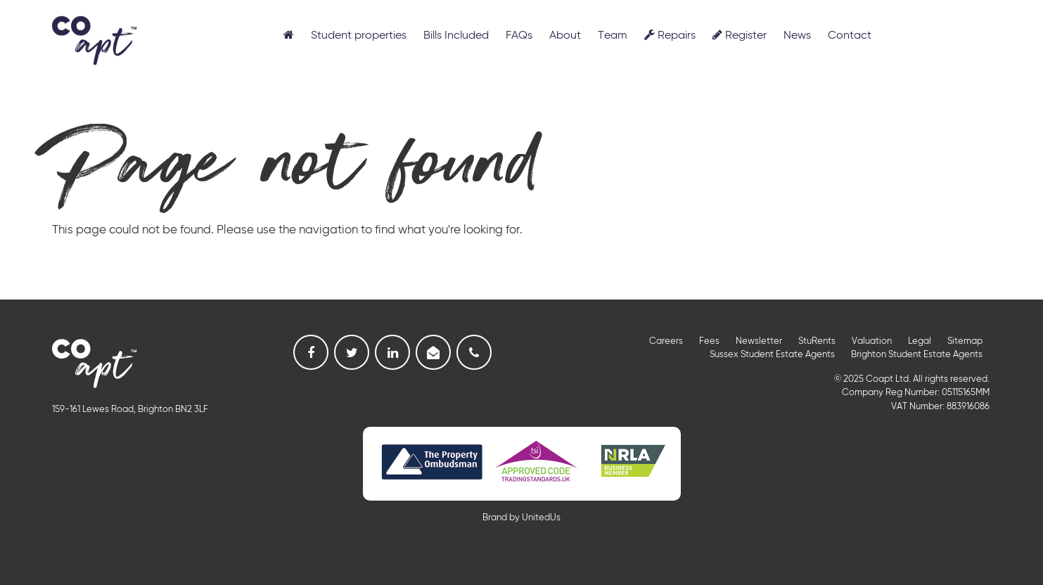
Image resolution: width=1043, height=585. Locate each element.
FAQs (519, 35)
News (797, 35)
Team (612, 35)
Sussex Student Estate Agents (772, 354)
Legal (919, 341)
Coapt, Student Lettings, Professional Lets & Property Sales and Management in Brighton (94, 39)
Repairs (670, 35)
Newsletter (759, 341)
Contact (849, 35)
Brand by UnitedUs (521, 517)
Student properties (359, 35)
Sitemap (965, 341)
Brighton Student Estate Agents (917, 354)
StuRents (817, 341)
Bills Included (456, 35)
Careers (666, 341)
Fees (709, 341)
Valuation (872, 341)
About (565, 35)
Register (739, 35)
